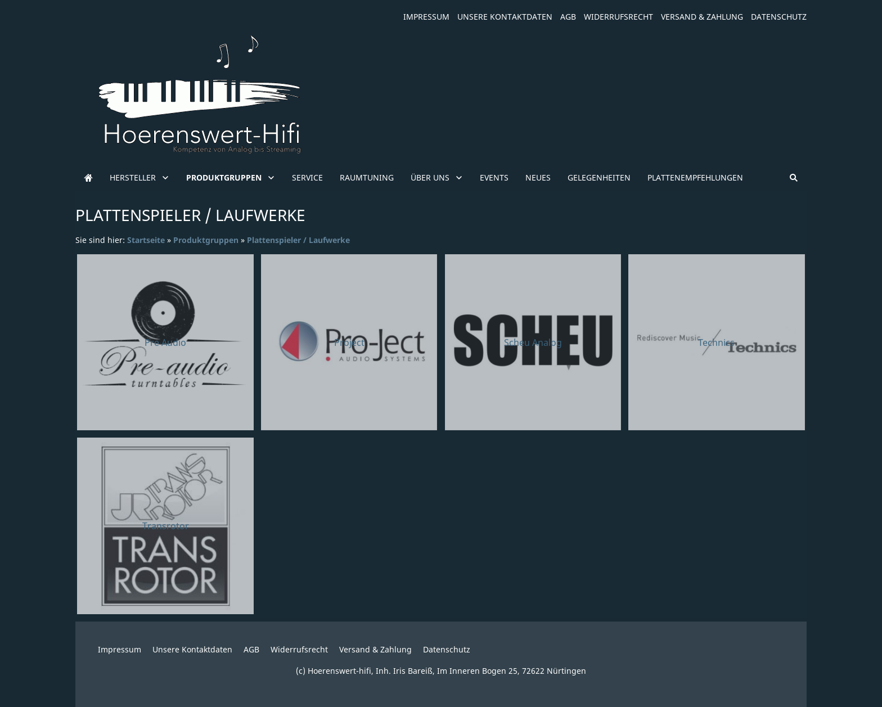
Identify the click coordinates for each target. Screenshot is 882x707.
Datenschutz (779, 16)
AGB (568, 16)
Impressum (426, 16)
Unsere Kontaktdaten (504, 16)
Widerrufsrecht (618, 16)
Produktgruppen (205, 240)
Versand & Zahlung (702, 16)
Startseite (146, 240)
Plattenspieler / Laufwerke (298, 240)
